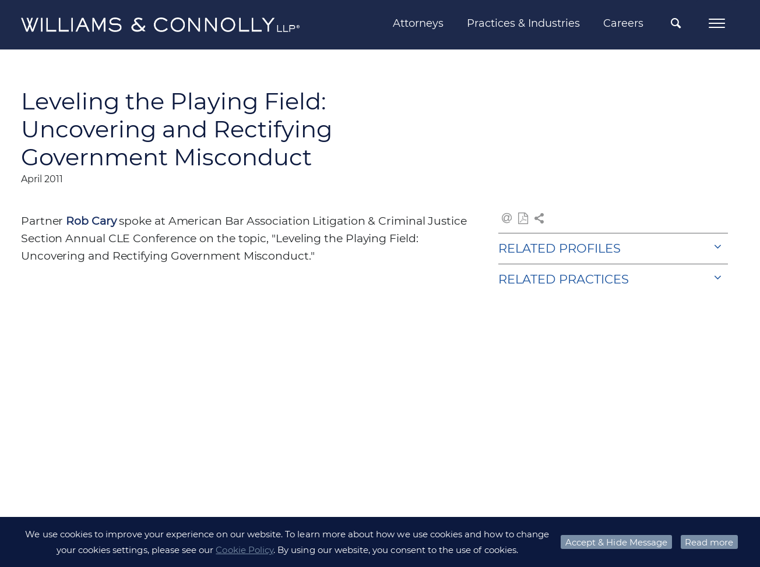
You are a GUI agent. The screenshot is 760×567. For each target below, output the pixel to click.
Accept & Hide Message (616, 542)
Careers (623, 23)
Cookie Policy (244, 549)
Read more (709, 542)
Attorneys (418, 23)
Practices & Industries (523, 23)
